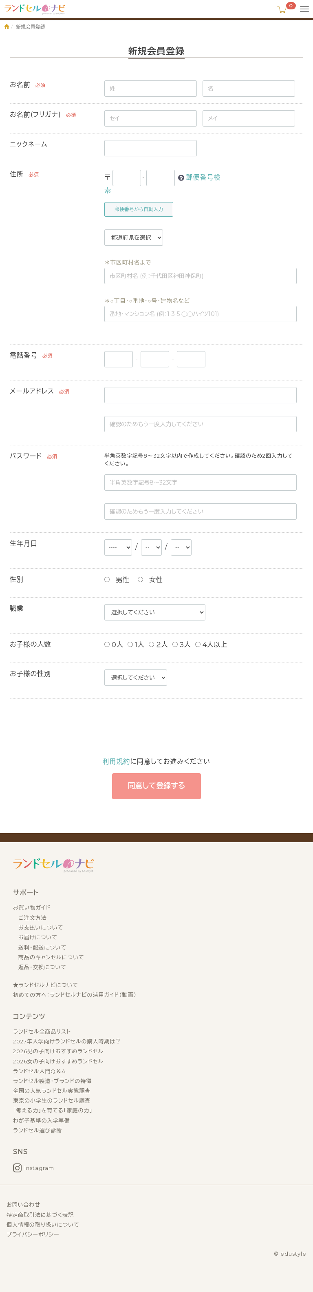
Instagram (39, 1168)
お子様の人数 (30, 644)
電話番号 (23, 355)
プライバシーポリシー (33, 1234)
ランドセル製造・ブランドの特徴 (52, 1081)
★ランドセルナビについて (45, 985)
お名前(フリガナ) (35, 114)
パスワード (26, 456)
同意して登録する (156, 785)
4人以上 (211, 645)
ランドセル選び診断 (37, 1130)
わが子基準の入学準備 (41, 1120)
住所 (17, 174)
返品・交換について (42, 967)
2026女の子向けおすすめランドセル (58, 1061)
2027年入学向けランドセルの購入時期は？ (67, 1041)
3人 (181, 645)
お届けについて (37, 937)
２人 (158, 645)
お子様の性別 (30, 674)
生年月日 (23, 543)
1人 (136, 645)
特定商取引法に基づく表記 (40, 1215)
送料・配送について (42, 947)
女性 (150, 580)
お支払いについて (40, 927)
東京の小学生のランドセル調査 (51, 1100)
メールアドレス (32, 391)
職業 (17, 608)
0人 (113, 645)
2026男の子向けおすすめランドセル (58, 1051)
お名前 (20, 85)
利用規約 (116, 761)
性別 (17, 579)
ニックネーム (28, 144)
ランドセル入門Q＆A (39, 1071)
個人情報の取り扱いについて (43, 1224)
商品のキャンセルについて (51, 957)
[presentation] (176, 728)
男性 (117, 580)
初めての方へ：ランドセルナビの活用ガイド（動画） (75, 995)
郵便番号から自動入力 (139, 209)
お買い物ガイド (32, 907)
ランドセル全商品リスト (42, 1031)
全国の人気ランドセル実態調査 (51, 1090)
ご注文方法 (32, 917)
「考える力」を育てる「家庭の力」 (53, 1110)
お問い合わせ (23, 1204)
